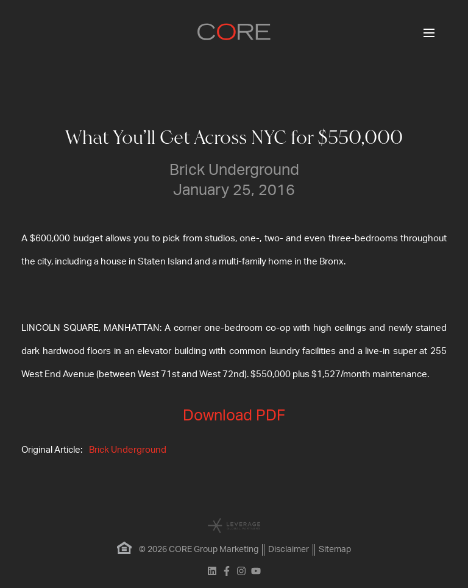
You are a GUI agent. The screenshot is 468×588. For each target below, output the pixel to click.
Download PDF (234, 415)
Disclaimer (288, 549)
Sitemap (335, 549)
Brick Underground (127, 450)
